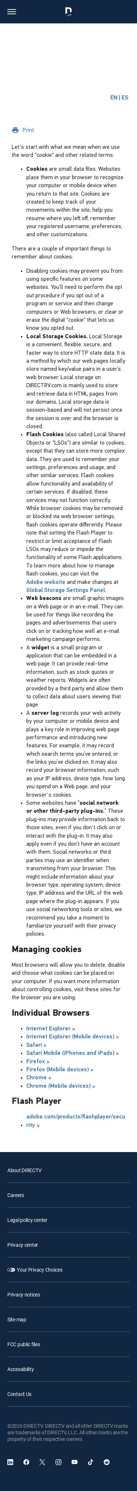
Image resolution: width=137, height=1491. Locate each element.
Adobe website (45, 582)
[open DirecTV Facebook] (26, 1462)
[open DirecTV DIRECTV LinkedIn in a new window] (10, 1462)
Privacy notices (23, 1294)
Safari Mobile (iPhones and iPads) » (72, 1053)
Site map (16, 1319)
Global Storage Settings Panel (65, 590)
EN (114, 98)
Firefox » (37, 1062)
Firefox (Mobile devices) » (59, 1070)
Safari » (36, 1045)
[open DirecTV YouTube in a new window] (74, 1462)
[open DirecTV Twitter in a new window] (42, 1462)
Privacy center (22, 1244)
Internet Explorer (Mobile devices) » (72, 1037)
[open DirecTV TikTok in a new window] (91, 1462)
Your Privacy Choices (39, 1269)
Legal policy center (27, 1219)
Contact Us (19, 1393)
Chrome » (38, 1078)
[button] (11, 11)
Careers (15, 1195)
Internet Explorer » (50, 1029)
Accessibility (20, 1369)
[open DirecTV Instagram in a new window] (58, 1462)
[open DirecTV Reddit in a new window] (107, 1462)
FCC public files (23, 1344)
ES (125, 98)
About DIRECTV (24, 1170)
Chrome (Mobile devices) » (60, 1086)
